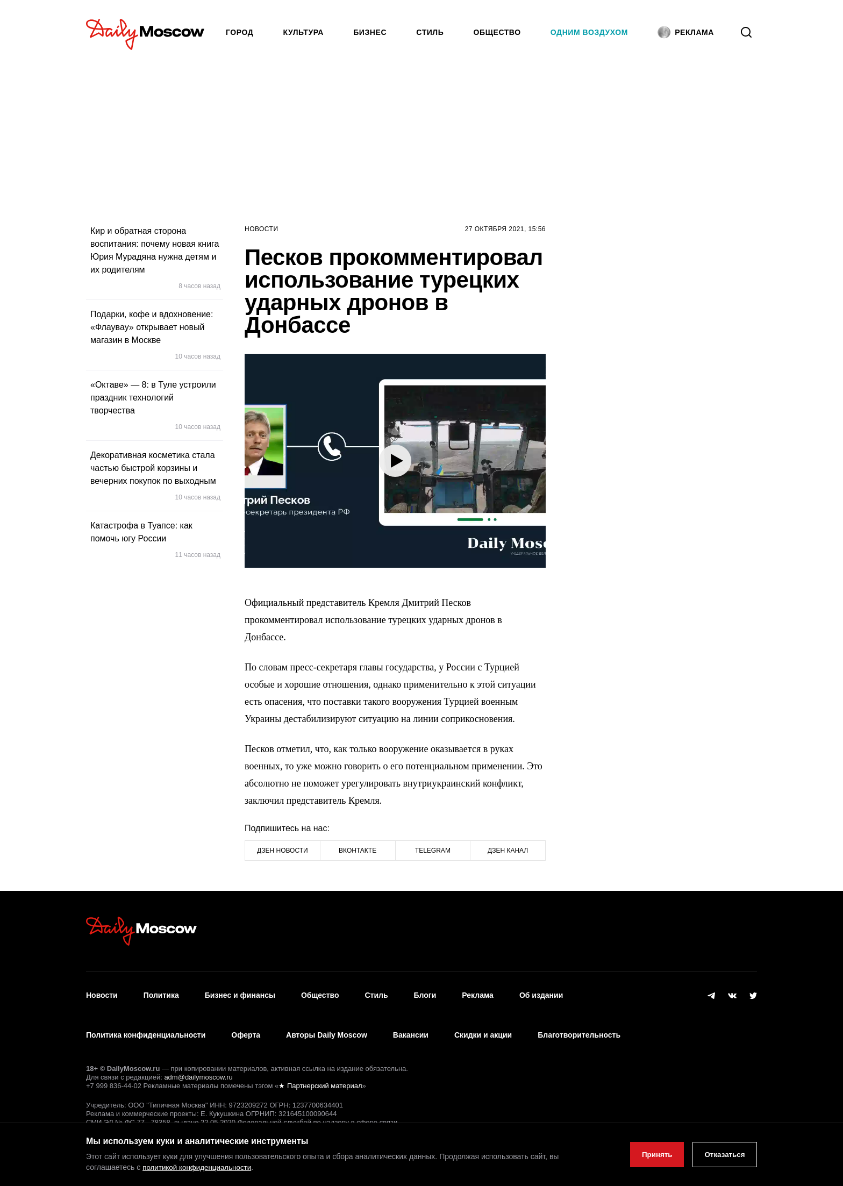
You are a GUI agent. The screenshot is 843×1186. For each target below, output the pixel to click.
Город (239, 32)
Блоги (425, 991)
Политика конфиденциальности (145, 1023)
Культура (303, 32)
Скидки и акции (483, 1023)
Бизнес (370, 32)
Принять (650, 1155)
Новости (261, 229)
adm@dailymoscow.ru (198, 1061)
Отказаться (722, 1155)
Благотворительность (579, 1023)
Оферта (245, 1023)
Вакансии (410, 1023)
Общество (497, 32)
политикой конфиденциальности (199, 1167)
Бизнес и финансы (240, 991)
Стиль (430, 32)
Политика (161, 991)
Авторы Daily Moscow (326, 1023)
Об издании (541, 991)
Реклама (478, 991)
